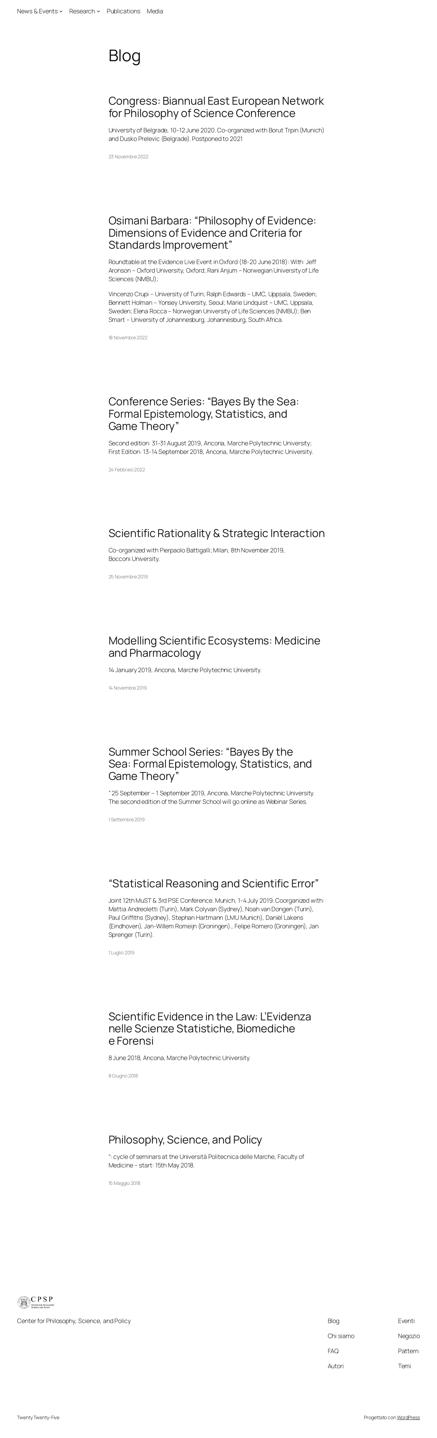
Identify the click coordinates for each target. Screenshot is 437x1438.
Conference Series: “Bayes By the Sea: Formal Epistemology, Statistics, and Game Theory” (204, 413)
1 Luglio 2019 (122, 952)
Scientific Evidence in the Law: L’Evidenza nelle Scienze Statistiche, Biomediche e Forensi (210, 1028)
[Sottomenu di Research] (98, 11)
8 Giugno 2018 (123, 1075)
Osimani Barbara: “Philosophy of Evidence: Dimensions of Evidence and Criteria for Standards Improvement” (213, 232)
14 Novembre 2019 (128, 687)
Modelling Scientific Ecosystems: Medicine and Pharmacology (215, 647)
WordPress (408, 1417)
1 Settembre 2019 (127, 819)
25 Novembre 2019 (128, 576)
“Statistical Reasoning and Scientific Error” (214, 883)
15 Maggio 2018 (125, 1183)
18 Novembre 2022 (128, 337)
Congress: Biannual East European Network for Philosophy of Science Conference (216, 107)
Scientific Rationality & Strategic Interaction (217, 533)
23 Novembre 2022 (129, 156)
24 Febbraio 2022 (127, 469)
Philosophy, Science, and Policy (186, 1140)
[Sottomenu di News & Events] (61, 11)
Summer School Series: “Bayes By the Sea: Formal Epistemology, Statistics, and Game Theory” (210, 764)
